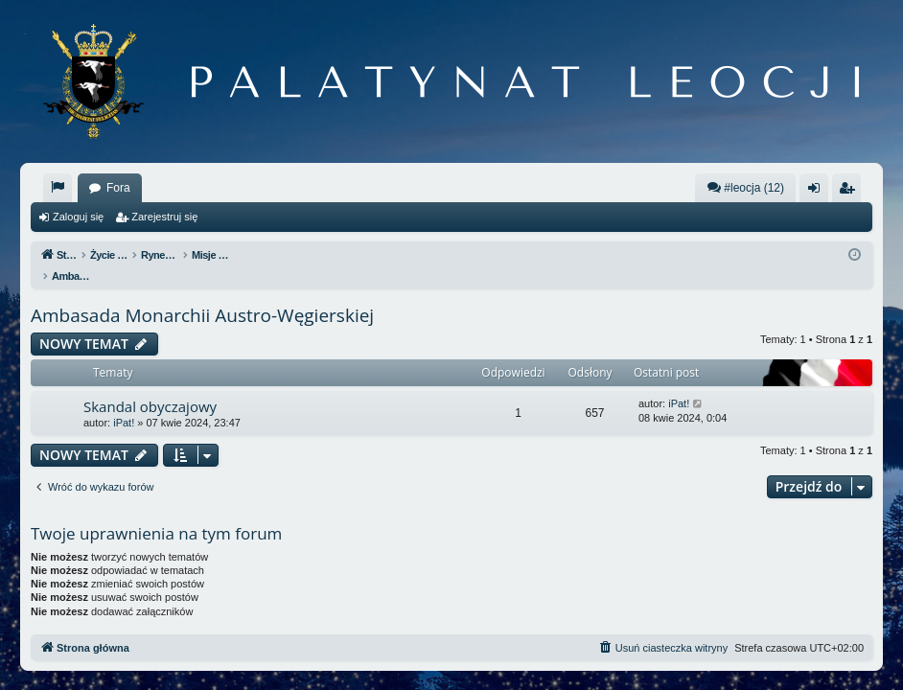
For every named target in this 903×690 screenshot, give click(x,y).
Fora (118, 188)
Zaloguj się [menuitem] (818, 191)
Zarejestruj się (164, 216)
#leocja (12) (745, 187)
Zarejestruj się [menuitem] (850, 191)
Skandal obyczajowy (150, 386)
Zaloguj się (78, 216)
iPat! (123, 402)
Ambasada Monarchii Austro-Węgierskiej (202, 295)
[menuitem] (57, 187)
